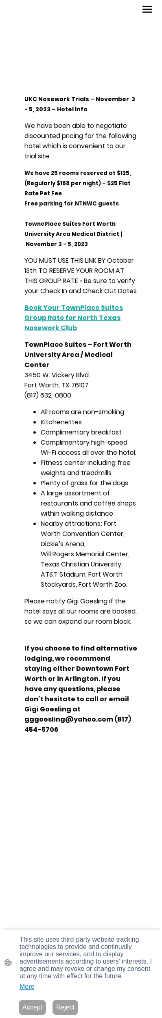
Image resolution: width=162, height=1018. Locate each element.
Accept (32, 1007)
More (27, 986)
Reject (65, 1007)
